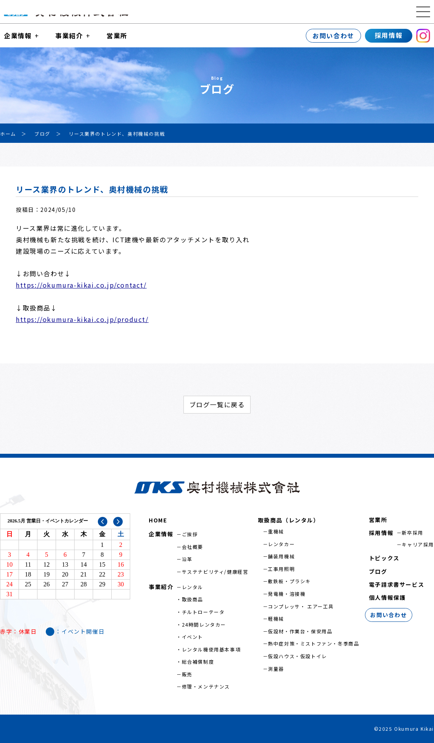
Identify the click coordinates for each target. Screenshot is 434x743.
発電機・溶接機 (286, 593)
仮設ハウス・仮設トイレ (297, 656)
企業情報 (18, 35)
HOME (158, 520)
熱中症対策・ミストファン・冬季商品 (313, 643)
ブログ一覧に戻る (217, 404)
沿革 (187, 559)
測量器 (276, 668)
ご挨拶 (190, 534)
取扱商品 (192, 599)
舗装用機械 (281, 556)
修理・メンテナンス (206, 686)
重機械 (276, 531)
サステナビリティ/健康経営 (215, 571)
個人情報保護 (387, 597)
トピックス (384, 558)
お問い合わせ (333, 35)
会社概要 (192, 546)
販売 (187, 674)
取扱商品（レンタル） (289, 520)
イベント (192, 636)
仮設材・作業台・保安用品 (300, 631)
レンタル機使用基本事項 (211, 649)
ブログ (378, 571)
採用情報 (388, 35)
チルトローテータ (203, 611)
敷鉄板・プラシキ (289, 581)
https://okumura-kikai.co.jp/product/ (82, 319)
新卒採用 (412, 532)
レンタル (192, 587)
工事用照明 (281, 568)
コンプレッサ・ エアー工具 (301, 606)
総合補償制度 (198, 661)
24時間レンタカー (204, 624)
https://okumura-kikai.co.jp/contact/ (81, 285)
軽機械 (276, 618)
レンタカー (281, 544)
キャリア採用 (418, 544)
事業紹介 (69, 35)
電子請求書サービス (396, 584)
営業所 (117, 35)
